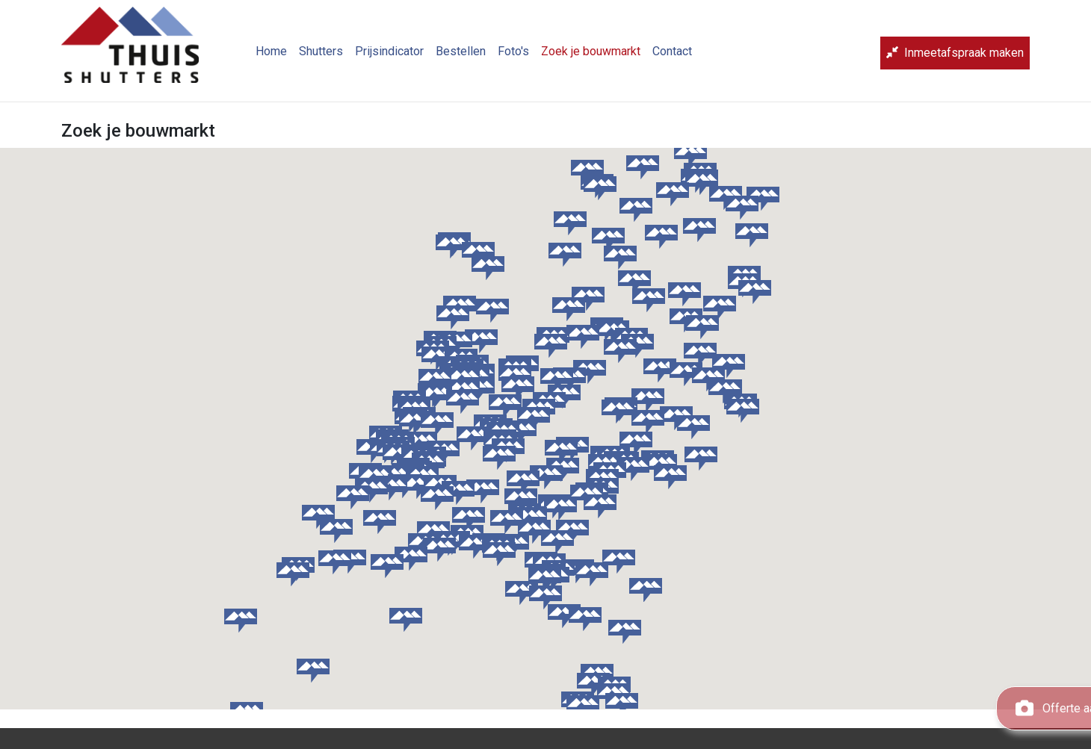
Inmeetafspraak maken (955, 59)
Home (283, 56)
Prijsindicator (401, 56)
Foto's (525, 56)
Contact (684, 56)
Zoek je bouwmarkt (602, 56)
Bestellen (473, 56)
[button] (452, 317)
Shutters (333, 56)
